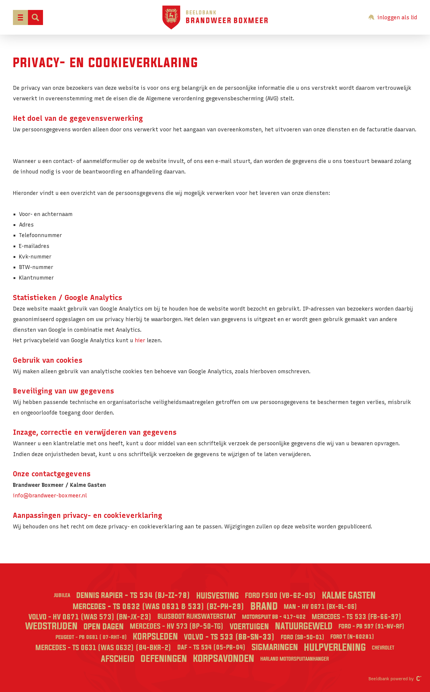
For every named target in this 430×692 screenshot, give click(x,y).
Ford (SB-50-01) (302, 637)
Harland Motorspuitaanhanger (294, 659)
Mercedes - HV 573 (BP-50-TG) (177, 626)
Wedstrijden (51, 626)
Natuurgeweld (304, 626)
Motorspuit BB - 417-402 (274, 617)
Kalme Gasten (349, 596)
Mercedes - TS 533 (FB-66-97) (356, 617)
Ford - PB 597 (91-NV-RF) (371, 626)
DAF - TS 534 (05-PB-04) (211, 647)
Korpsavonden (223, 658)
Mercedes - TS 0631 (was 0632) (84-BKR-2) (103, 648)
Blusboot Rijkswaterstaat (197, 616)
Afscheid (118, 659)
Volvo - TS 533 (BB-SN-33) (229, 637)
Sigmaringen (275, 647)
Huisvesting (217, 596)
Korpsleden (155, 637)
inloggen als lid (392, 17)
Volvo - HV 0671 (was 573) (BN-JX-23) (90, 617)
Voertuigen (249, 626)
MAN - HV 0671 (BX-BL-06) (320, 607)
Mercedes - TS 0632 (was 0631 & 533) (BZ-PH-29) (158, 606)
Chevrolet (383, 647)
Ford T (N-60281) (352, 637)
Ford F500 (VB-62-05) (280, 596)
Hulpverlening (335, 647)
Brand (264, 606)
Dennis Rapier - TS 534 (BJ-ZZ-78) (133, 595)
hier (140, 340)
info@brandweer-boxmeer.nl (50, 495)
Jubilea (62, 595)
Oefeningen (164, 659)
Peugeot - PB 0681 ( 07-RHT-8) (91, 637)
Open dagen (104, 626)
